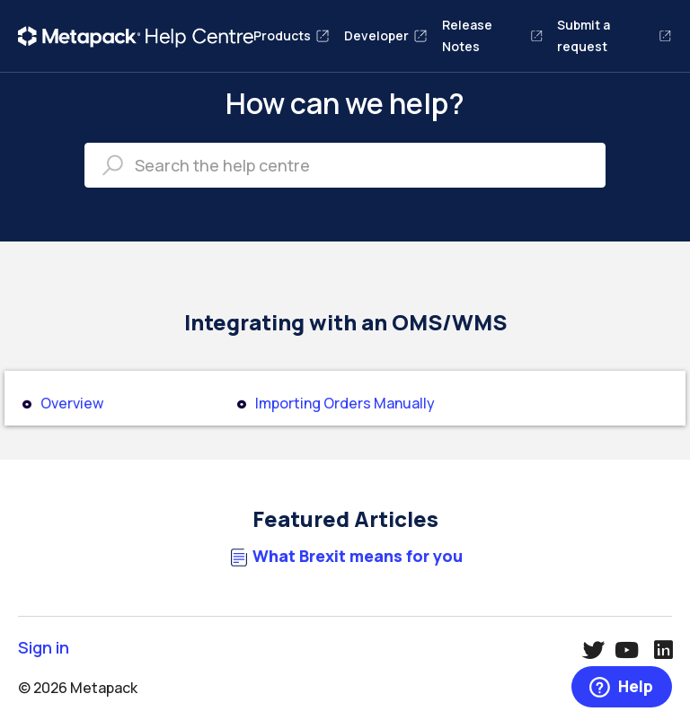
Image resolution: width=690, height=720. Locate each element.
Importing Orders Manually (345, 403)
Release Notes (492, 35)
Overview (71, 403)
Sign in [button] (43, 647)
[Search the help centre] (345, 165)
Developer (386, 35)
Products (291, 35)
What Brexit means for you (357, 556)
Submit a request (614, 35)
